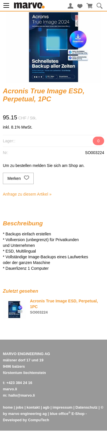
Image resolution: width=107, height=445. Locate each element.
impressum (62, 407)
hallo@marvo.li (22, 395)
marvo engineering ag (27, 413)
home (8, 407)
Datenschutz (87, 407)
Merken (18, 178)
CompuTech (38, 420)
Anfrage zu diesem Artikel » (27, 194)
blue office (60, 413)
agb (46, 407)
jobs (20, 407)
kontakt (33, 407)
